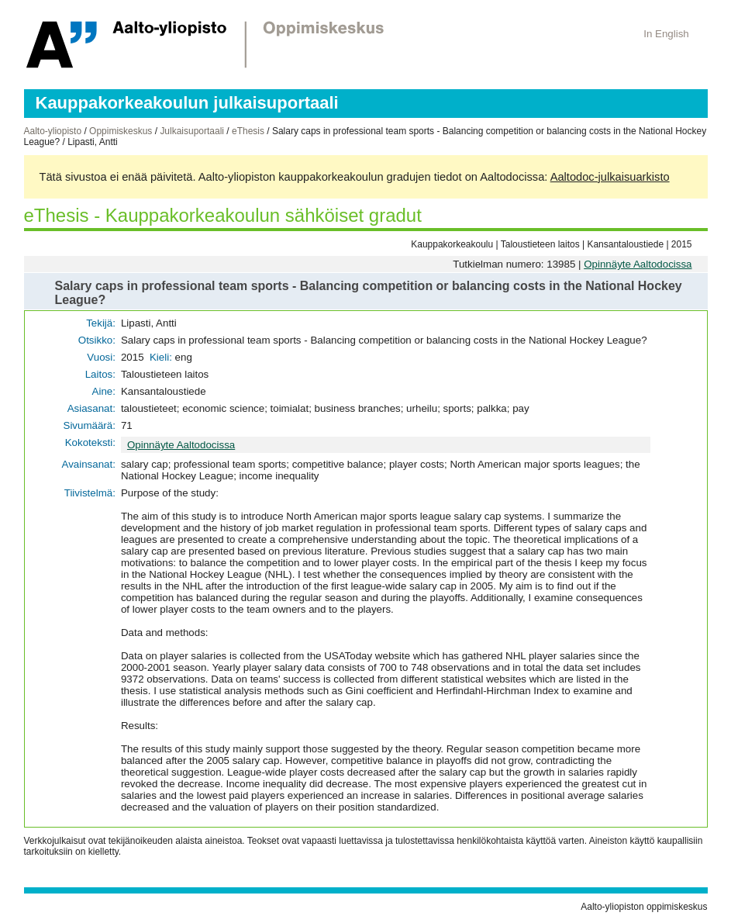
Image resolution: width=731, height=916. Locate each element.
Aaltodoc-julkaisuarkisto (610, 177)
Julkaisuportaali (192, 131)
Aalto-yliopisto (53, 131)
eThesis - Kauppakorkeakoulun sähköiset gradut (223, 215)
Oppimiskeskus (120, 131)
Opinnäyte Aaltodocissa (637, 264)
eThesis (248, 131)
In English (666, 34)
